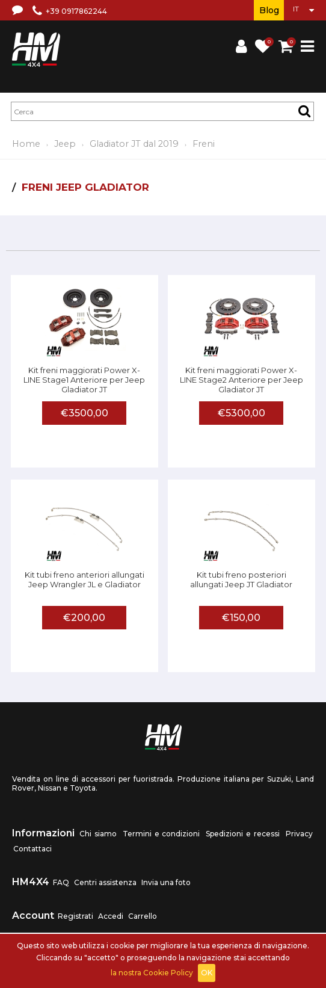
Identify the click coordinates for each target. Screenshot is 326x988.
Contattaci (32, 848)
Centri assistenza (105, 882)
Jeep (65, 143)
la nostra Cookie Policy (152, 972)
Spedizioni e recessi (243, 833)
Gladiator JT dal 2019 (134, 143)
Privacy (299, 833)
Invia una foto (166, 882)
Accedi (110, 916)
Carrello (142, 916)
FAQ (61, 882)
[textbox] (162, 111)
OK (206, 972)
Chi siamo (98, 833)
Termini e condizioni (161, 833)
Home (26, 143)
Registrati (75, 916)
